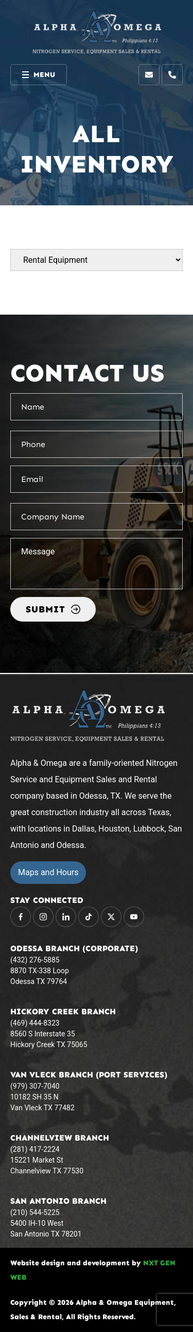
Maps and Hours (48, 872)
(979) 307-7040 (35, 1086)
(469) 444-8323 (35, 1023)
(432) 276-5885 (35, 960)
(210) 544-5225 (35, 1212)
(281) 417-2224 (35, 1149)
